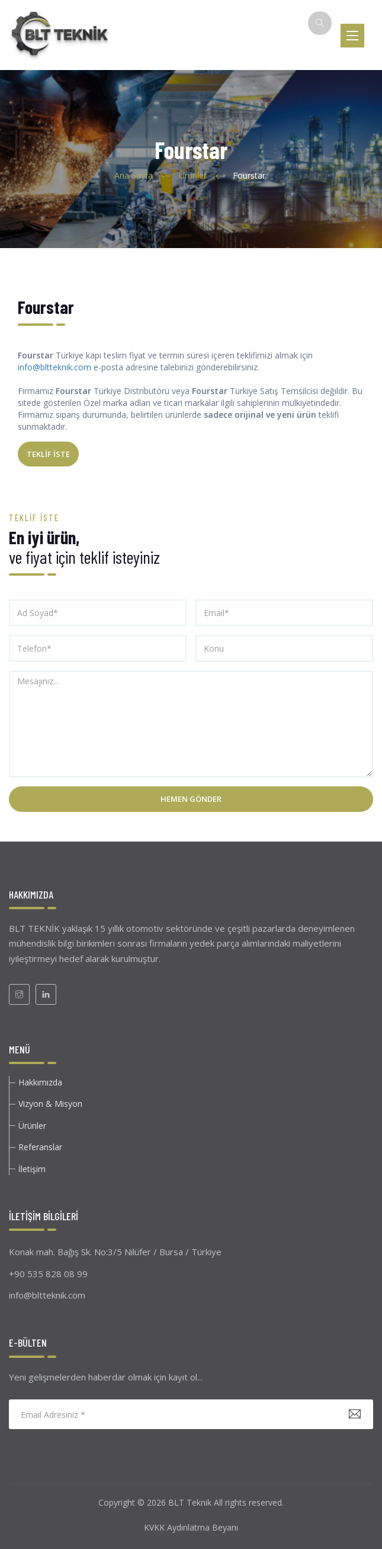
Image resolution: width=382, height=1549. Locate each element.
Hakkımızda (40, 1082)
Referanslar (40, 1147)
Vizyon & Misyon (50, 1103)
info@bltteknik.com (54, 367)
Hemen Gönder (191, 798)
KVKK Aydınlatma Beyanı (191, 1527)
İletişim (32, 1169)
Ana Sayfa (133, 175)
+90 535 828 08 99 (48, 1274)
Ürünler (193, 175)
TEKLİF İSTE (48, 454)
